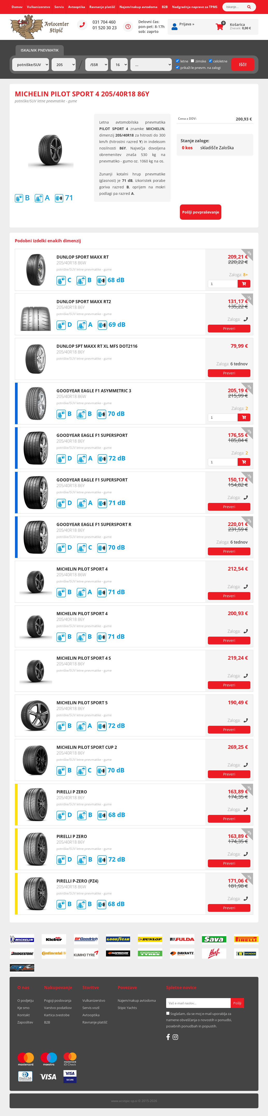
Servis (59, 7)
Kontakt (23, 1015)
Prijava (186, 24)
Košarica (237, 24)
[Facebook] (168, 1037)
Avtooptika (76, 7)
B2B (165, 7)
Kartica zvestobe (56, 1015)
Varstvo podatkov (58, 1007)
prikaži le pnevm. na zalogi (200, 67)
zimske (198, 61)
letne (182, 61)
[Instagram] (175, 1037)
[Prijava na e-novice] (237, 1003)
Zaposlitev (25, 1022)
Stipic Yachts (127, 1007)
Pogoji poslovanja (57, 1000)
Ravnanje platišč (102, 7)
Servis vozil (90, 1007)
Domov (17, 7)
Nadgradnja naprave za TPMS (194, 7)
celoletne (218, 61)
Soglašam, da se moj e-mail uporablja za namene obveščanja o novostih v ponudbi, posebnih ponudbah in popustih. (199, 1019)
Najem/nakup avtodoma (138, 7)
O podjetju (25, 1000)
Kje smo (23, 1007)
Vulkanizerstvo (38, 7)
